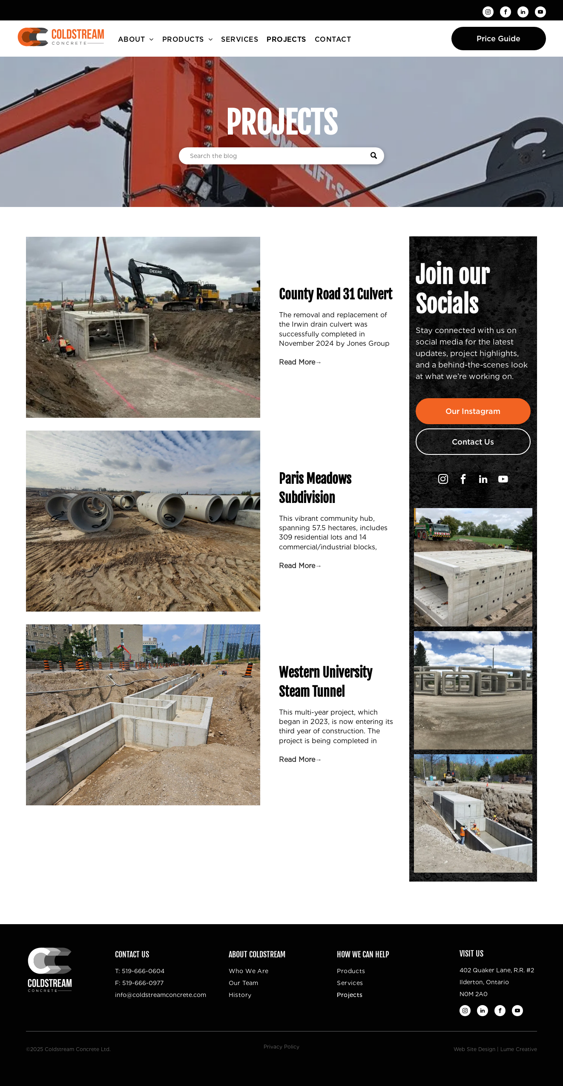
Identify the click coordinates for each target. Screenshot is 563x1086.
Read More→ (300, 362)
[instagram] (488, 13)
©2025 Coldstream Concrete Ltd (67, 1049)
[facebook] (505, 13)
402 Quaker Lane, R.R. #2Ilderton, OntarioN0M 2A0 (497, 982)
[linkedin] (523, 13)
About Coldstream (257, 954)
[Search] (281, 155)
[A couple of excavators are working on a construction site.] (473, 690)
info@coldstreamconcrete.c (156, 994)
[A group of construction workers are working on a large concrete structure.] (473, 813)
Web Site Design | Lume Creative (495, 1049)
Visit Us (471, 953)
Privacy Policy (281, 1046)
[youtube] (540, 13)
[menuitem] (136, 39)
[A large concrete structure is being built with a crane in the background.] (473, 567)
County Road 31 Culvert (335, 294)
